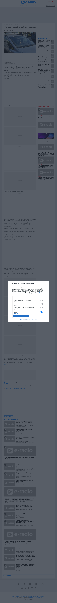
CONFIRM (21, 315)
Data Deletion (22, 319)
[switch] (41, 300)
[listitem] (28, 298)
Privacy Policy (34, 319)
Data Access (28, 319)
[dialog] (28, 301)
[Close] (47, 283)
